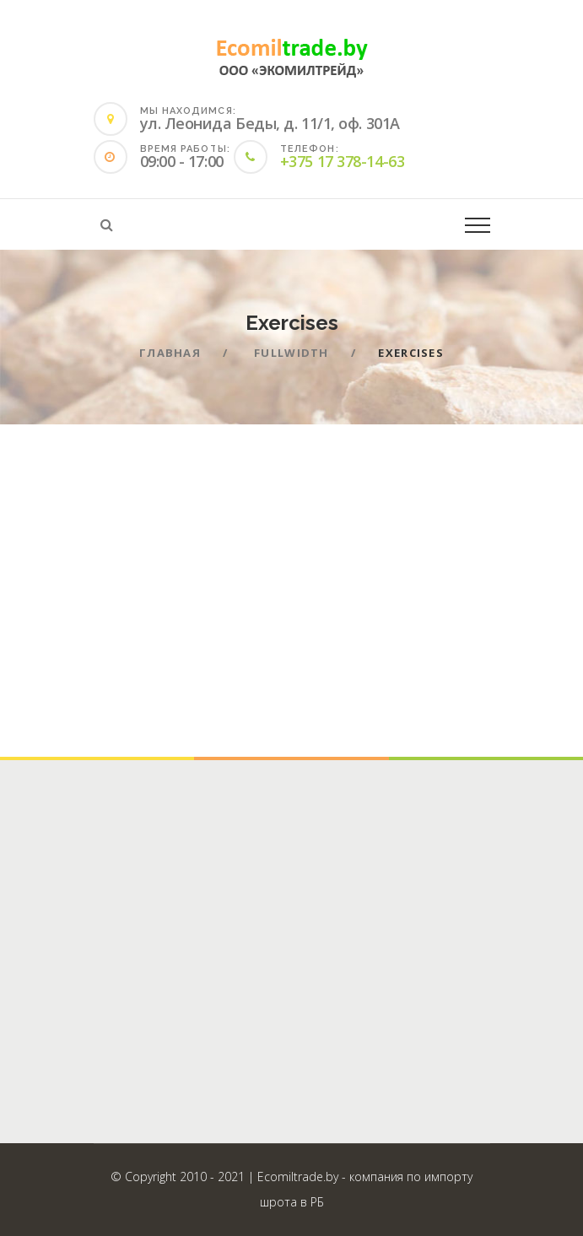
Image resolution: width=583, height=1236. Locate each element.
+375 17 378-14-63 (342, 161)
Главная (170, 352)
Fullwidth (291, 352)
